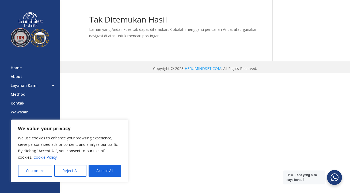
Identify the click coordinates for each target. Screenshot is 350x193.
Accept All (104, 170)
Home (16, 68)
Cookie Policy (45, 157)
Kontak (17, 103)
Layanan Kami (24, 86)
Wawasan (20, 112)
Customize (35, 170)
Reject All (70, 170)
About (16, 77)
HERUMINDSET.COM (203, 68)
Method (18, 94)
